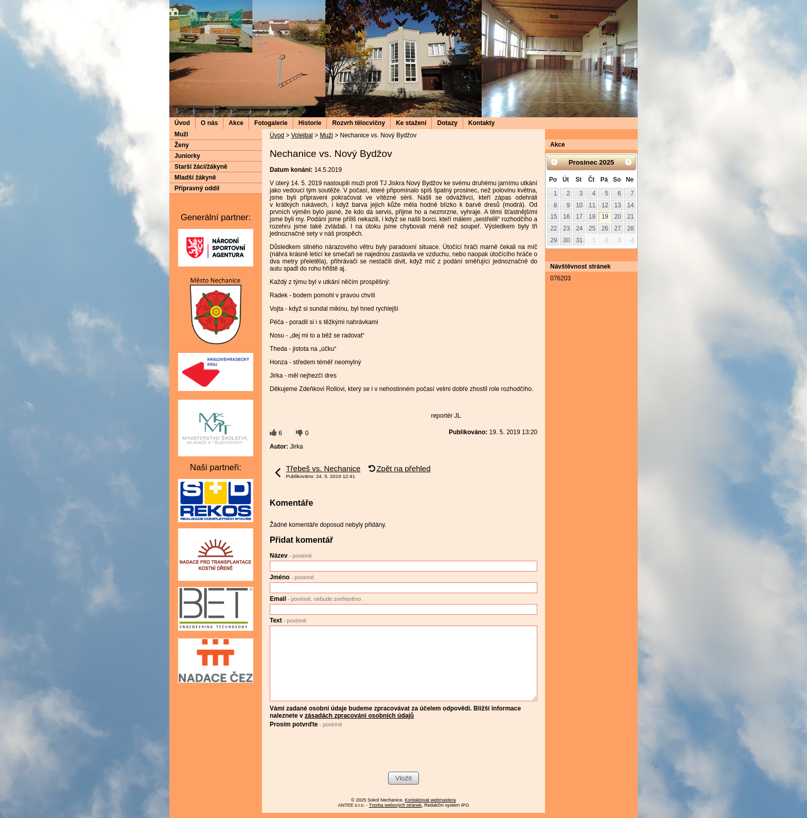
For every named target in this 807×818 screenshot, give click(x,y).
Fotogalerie (271, 123)
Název (291, 555)
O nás (209, 123)
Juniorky (187, 155)
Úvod (182, 123)
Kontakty (481, 123)
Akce (236, 123)
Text (288, 620)
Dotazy (447, 123)
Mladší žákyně (195, 177)
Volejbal (302, 135)
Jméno (292, 577)
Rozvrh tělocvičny (358, 123)
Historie (310, 123)
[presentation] (348, 751)
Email (315, 598)
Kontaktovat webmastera (430, 800)
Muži (326, 135)
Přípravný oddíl (196, 188)
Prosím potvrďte (306, 724)
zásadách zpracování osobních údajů (359, 715)
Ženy (181, 145)
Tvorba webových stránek (395, 805)
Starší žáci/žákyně (200, 166)
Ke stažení (411, 123)
